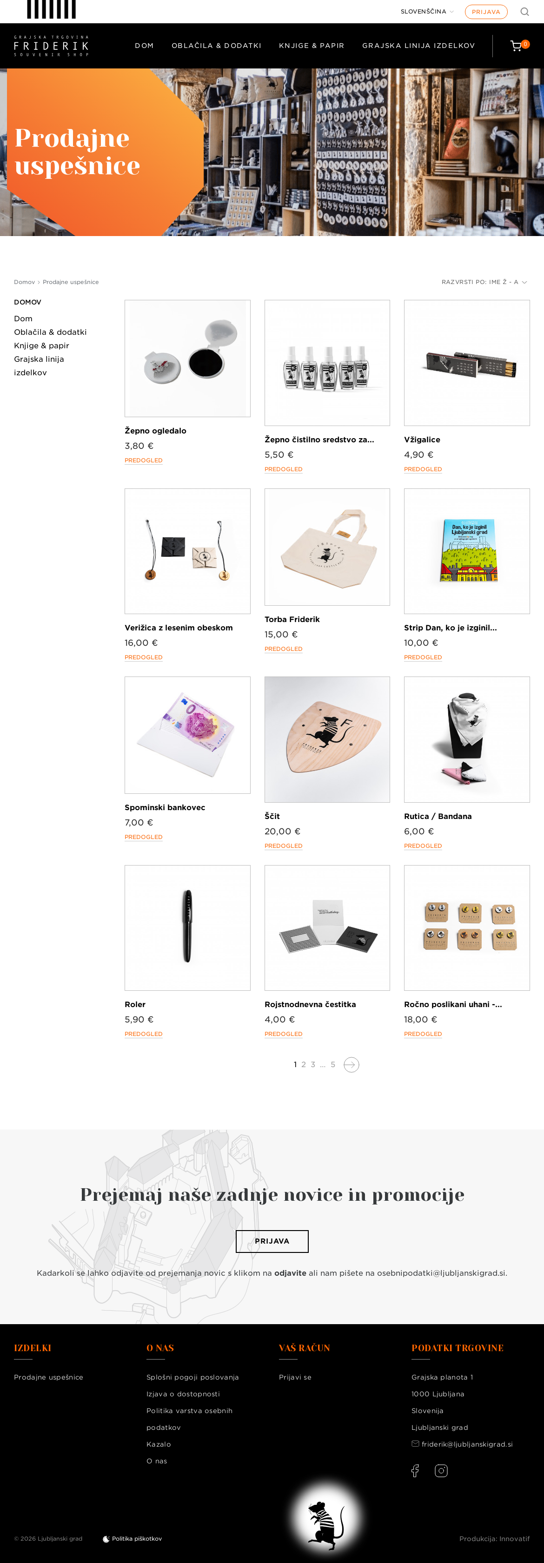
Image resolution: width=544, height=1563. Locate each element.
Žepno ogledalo (155, 430)
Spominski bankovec (165, 807)
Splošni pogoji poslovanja (192, 1377)
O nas (156, 1461)
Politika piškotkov (137, 1538)
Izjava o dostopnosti (183, 1394)
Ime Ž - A (508, 281)
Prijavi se (295, 1377)
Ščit (272, 816)
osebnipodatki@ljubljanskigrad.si (441, 1273)
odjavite (290, 1273)
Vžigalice (422, 439)
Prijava (486, 11)
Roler (135, 1004)
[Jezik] (427, 11)
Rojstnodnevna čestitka (310, 1004)
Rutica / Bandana (438, 816)
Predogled (144, 460)
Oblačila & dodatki (217, 45)
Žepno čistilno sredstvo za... (319, 439)
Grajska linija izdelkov (419, 45)
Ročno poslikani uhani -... (453, 1004)
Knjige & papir (312, 45)
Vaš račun (305, 1348)
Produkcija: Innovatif (494, 1539)
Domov (27, 302)
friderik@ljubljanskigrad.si (467, 1444)
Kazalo (158, 1444)
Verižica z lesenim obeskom (179, 627)
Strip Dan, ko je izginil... (450, 627)
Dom (144, 45)
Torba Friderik (292, 619)
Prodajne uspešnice (48, 1377)
